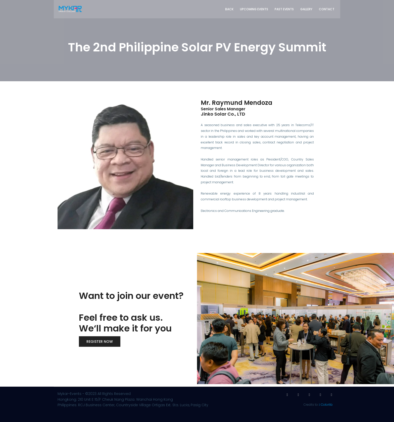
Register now (99, 341)
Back (229, 9)
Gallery (306, 9)
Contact (326, 9)
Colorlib (327, 404)
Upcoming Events (254, 9)
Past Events (284, 9)
